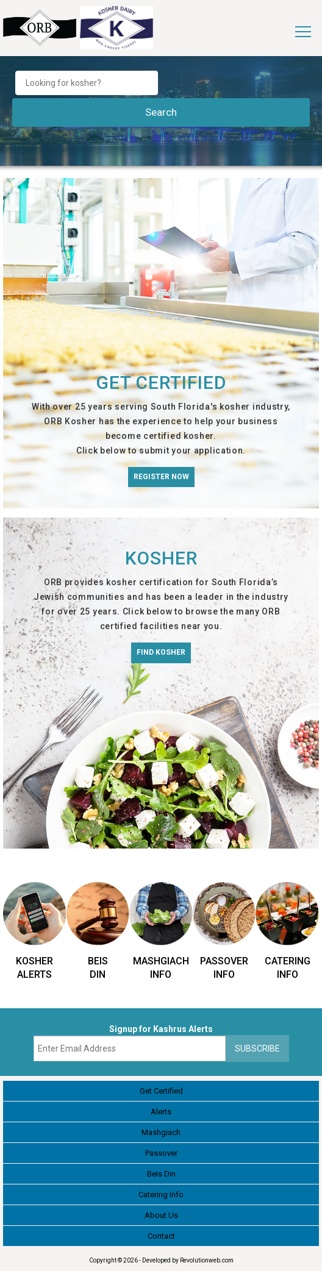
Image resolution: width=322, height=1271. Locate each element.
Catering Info (161, 1194)
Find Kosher (161, 652)
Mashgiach (161, 1132)
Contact (161, 1236)
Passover (161, 1153)
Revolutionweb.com (207, 1260)
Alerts (161, 1111)
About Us (161, 1215)
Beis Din (161, 1173)
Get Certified (161, 1090)
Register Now (161, 476)
